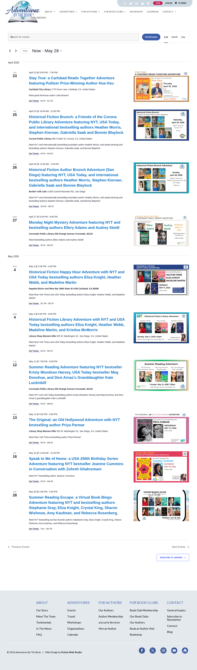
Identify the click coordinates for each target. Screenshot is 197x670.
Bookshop (136, 12)
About (48, 12)
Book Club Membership (144, 610)
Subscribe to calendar (171, 557)
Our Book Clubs (139, 616)
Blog (170, 631)
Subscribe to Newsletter (174, 618)
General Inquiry (176, 610)
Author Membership (110, 616)
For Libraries (38, 18)
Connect (172, 625)
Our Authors (106, 610)
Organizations (75, 628)
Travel (71, 616)
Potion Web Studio (71, 652)
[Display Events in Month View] (175, 37)
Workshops (74, 622)
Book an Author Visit (142, 628)
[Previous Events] (10, 51)
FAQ (39, 634)
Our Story (42, 610)
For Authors (89, 12)
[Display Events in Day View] (183, 37)
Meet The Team (45, 616)
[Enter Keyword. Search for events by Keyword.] (73, 37)
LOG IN (168, 3)
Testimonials (43, 622)
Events (71, 610)
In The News (44, 628)
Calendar (152, 12)
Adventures (67, 12)
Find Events (151, 37)
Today (24, 51)
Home (34, 12)
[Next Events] (16, 51)
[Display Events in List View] (166, 37)
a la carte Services (109, 622)
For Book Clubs (113, 12)
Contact (167, 12)
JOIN (157, 3)
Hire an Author (107, 628)
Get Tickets (34, 101)
